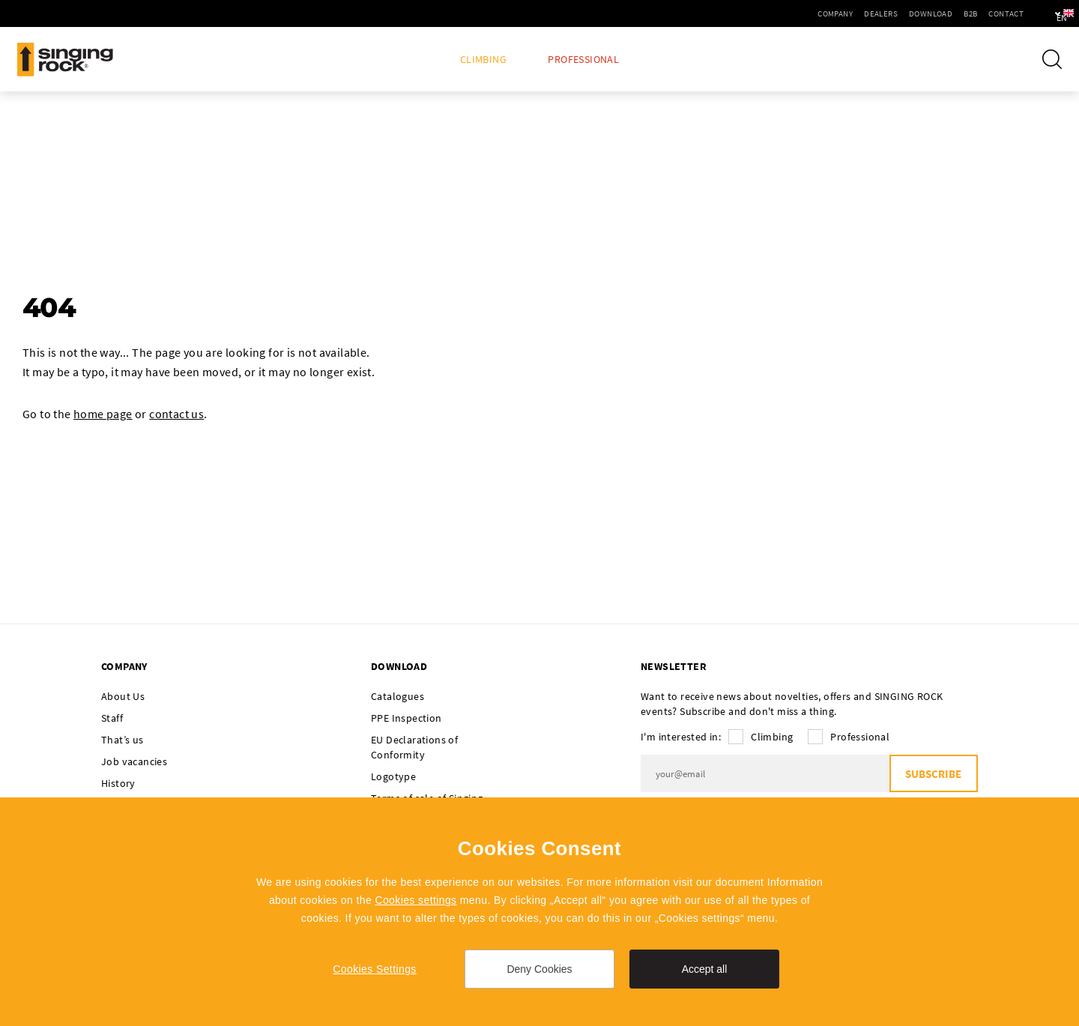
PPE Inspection (406, 718)
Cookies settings (415, 900)
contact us (176, 413)
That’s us (122, 739)
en (1042, 13)
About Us (123, 696)
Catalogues (397, 696)
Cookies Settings (374, 969)
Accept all (705, 969)
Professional (583, 59)
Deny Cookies (539, 969)
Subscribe (933, 774)
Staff (112, 718)
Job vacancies (134, 761)
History (118, 783)
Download (888, 13)
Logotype (393, 776)
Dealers (838, 13)
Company (792, 13)
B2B (927, 13)
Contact (963, 13)
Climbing (483, 59)
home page (103, 413)
